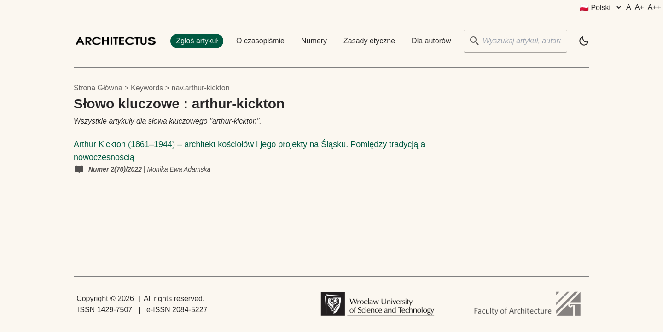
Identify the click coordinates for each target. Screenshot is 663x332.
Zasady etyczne (369, 41)
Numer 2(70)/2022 (116, 169)
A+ (639, 7)
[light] (583, 41)
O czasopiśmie (260, 41)
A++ (654, 7)
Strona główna (98, 88)
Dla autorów (431, 41)
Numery (314, 41)
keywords (147, 88)
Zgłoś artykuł (197, 41)
